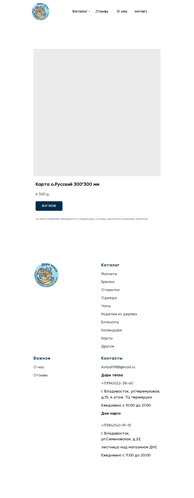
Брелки (107, 282)
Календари (111, 330)
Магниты (109, 274)
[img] (40, 12)
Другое (107, 346)
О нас (38, 367)
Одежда (109, 298)
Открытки (110, 290)
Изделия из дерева (119, 314)
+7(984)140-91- (114, 425)
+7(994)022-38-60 (117, 383)
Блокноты (110, 322)
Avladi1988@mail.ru (118, 367)
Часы (106, 306)
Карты (107, 338)
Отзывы (40, 375)
